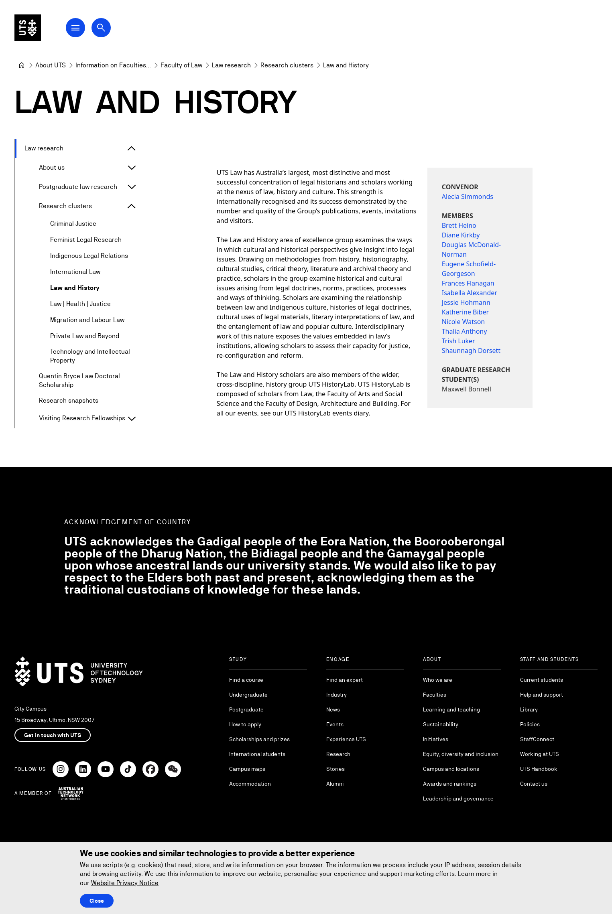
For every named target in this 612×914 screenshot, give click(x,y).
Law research (43, 148)
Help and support (541, 694)
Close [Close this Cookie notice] (96, 901)
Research (338, 754)
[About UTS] (50, 65)
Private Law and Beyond (84, 336)
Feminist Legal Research (86, 239)
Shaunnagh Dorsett (471, 350)
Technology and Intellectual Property (90, 356)
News (333, 709)
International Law (75, 272)
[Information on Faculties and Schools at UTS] (113, 65)
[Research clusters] (286, 65)
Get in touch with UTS (52, 735)
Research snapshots (68, 401)
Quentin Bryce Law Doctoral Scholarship (79, 380)
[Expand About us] (131, 167)
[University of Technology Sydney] (22, 65)
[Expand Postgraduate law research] (131, 187)
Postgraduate (246, 709)
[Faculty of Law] (181, 65)
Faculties (434, 694)
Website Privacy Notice (125, 883)
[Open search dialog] (107, 29)
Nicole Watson (463, 321)
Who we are (437, 680)
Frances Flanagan (468, 283)
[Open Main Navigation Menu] (81, 29)
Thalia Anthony (464, 331)
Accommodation (250, 783)
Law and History (75, 288)
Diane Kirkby (461, 235)
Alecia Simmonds (467, 196)
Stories (335, 769)
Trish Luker (458, 340)
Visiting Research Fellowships (82, 418)
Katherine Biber (465, 312)
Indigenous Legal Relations (89, 255)
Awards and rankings (449, 783)
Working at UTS (539, 754)
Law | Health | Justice (80, 304)
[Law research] (231, 65)
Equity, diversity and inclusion (460, 754)
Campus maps (247, 769)
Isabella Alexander (469, 292)
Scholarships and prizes (259, 739)
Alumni (335, 783)
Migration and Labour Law (87, 320)
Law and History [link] (346, 65)
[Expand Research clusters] (131, 206)
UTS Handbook (538, 769)
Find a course (246, 680)
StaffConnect (537, 739)
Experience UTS (346, 739)
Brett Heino (459, 225)
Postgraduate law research (78, 187)
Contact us (533, 783)
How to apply (245, 724)
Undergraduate (248, 694)
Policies (530, 724)
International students (257, 754)
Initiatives (435, 739)
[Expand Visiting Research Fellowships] (131, 419)
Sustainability (440, 724)
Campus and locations (451, 769)
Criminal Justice (73, 223)
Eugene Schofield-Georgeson (469, 268)
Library (529, 709)
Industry (336, 694)
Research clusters (65, 206)
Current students (541, 680)
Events (335, 724)
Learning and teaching (451, 709)
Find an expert (344, 680)
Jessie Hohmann (466, 302)
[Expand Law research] (131, 148)
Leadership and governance (458, 798)
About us (52, 167)
